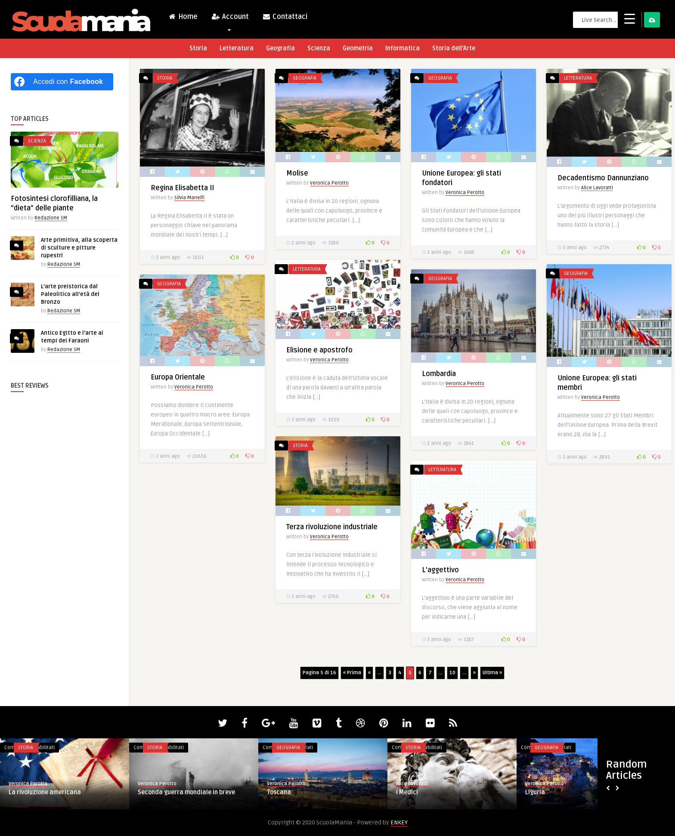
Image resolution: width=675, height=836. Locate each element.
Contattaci (284, 16)
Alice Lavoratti (597, 188)
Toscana (279, 792)
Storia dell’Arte (453, 48)
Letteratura (237, 48)
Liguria (535, 792)
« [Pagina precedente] (369, 672)
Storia (198, 48)
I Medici (407, 792)
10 (452, 672)
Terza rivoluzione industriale (332, 527)
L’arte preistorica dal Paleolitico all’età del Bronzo (70, 294)
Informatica (402, 48)
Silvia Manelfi (189, 198)
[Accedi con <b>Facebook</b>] (62, 81)
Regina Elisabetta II (182, 188)
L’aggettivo (440, 570)
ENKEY (399, 822)
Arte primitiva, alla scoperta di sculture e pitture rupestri (79, 248)
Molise (297, 173)
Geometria (358, 48)
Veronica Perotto (329, 183)
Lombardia (439, 374)
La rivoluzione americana (45, 792)
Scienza (318, 48)
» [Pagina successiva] (474, 672)
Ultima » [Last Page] (492, 672)
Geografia (280, 48)
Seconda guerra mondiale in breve (186, 792)
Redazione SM (50, 218)
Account (230, 18)
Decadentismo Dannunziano (603, 178)
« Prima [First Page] (352, 672)
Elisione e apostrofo (319, 350)
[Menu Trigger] (629, 18)
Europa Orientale (178, 377)
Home (183, 16)
